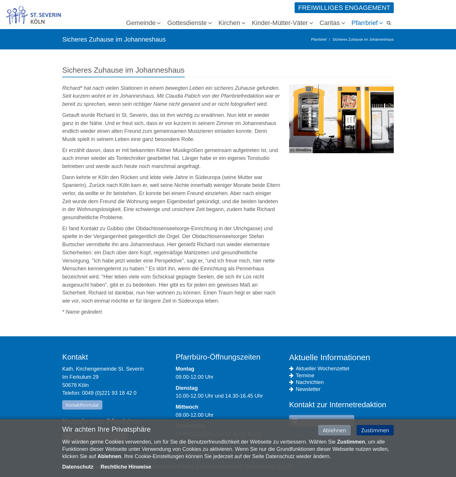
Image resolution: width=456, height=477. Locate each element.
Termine (301, 375)
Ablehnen (334, 431)
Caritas (330, 22)
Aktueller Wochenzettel (319, 368)
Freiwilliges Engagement (344, 7)
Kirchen (229, 22)
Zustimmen (375, 431)
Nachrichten (306, 382)
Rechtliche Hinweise (126, 468)
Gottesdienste (187, 22)
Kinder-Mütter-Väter (280, 22)
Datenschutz (77, 468)
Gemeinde (141, 22)
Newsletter (304, 389)
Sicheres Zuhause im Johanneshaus (363, 39)
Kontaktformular (82, 405)
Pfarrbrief (365, 22)
